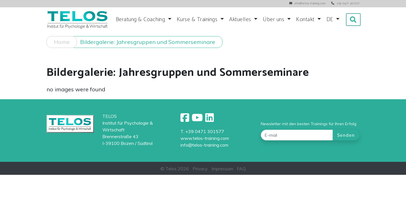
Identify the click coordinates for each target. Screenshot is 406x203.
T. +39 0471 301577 (202, 131)
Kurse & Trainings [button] (198, 19)
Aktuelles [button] (241, 19)
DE (330, 19)
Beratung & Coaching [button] (141, 19)
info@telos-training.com (204, 145)
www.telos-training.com (204, 138)
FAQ (241, 168)
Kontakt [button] (306, 19)
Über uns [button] (274, 19)
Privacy (200, 168)
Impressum (222, 168)
